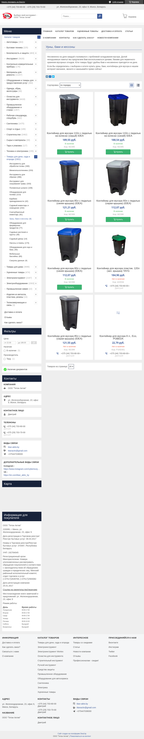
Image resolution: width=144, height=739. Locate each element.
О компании (49, 38)
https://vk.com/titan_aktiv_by (16, 475)
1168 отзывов (117, 2)
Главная (47, 31)
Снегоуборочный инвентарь (16, 213)
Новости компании (107, 38)
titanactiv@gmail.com (17, 451)
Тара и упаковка (14, 145)
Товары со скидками (82, 642)
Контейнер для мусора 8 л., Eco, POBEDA (118, 337)
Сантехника (12, 123)
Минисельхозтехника (18, 170)
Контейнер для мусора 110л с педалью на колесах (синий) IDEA (118, 134)
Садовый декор (16, 239)
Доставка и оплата (111, 31)
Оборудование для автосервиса (53, 678)
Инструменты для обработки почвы (17, 165)
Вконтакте (113, 642)
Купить (71, 152)
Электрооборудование (17, 283)
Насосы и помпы (16, 243)
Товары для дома (15, 267)
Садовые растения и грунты (18, 233)
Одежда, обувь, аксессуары (14, 89)
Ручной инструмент (47, 665)
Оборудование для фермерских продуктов (17, 225)
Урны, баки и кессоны (18, 219)
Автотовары (12, 42)
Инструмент (12, 58)
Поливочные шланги (18, 188)
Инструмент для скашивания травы (17, 182)
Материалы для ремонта (14, 73)
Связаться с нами (10, 651)
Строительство (14, 134)
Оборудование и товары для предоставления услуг (20, 81)
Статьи (129, 31)
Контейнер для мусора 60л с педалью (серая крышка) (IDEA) (118, 202)
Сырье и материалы (16, 140)
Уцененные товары (87, 31)
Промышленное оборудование (52, 674)
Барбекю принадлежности (16, 200)
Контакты (64, 38)
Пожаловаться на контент (80, 736)
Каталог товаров (64, 31)
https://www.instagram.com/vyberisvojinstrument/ (22, 469)
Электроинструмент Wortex (50, 651)
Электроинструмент (16, 278)
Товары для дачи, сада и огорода (18, 157)
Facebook (113, 656)
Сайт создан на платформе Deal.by (72, 734)
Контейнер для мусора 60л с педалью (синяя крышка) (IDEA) (69, 269)
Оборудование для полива (17, 193)
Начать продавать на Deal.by (13, 2)
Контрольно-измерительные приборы (20, 65)
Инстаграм (114, 647)
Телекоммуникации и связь (16, 303)
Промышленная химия (17, 289)
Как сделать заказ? (83, 38)
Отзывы (8, 317)
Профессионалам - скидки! (86, 660)
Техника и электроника (17, 151)
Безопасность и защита (18, 53)
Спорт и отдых (13, 129)
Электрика (43, 687)
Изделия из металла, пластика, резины (16, 295)
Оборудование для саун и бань (20, 248)
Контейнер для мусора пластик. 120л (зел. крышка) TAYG (118, 269)
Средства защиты (46, 669)
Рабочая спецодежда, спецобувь (17, 116)
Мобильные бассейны (14, 255)
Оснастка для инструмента (13, 97)
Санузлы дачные (16, 260)
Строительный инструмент (50, 660)
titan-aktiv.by (13, 447)
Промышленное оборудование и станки (14, 107)
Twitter (112, 651)
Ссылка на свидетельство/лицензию (20, 589)
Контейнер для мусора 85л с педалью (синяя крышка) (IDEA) (69, 202)
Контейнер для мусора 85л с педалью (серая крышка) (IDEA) (69, 337)
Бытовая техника (15, 47)
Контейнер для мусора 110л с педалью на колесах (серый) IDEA (69, 134)
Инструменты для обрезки (17, 175)
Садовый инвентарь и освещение (19, 206)
